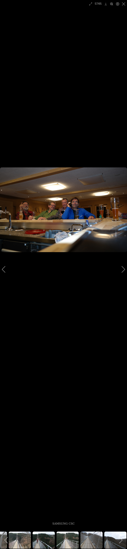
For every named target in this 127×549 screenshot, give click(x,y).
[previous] (6, 269)
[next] (121, 269)
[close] (124, 4)
